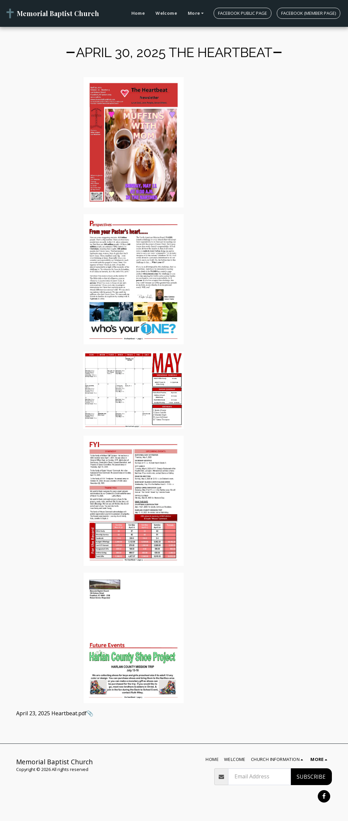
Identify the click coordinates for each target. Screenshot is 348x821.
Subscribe (311, 776)
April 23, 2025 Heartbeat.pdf (51, 713)
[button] (278, 759)
